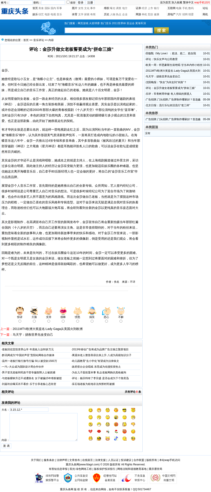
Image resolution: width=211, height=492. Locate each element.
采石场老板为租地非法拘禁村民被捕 (93, 384)
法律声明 (62, 460)
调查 (118, 8)
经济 (144, 8)
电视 (53, 14)
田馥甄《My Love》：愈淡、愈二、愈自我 (171, 53)
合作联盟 (138, 460)
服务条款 (49, 460)
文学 (81, 14)
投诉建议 (126, 460)
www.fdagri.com (89, 464)
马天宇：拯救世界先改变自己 (33, 334)
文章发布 (74, 460)
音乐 (59, 14)
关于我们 (36, 460)
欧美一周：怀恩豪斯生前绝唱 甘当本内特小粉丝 (174, 65)
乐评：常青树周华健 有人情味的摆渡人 (169, 93)
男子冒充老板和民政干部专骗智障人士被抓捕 (28, 372)
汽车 (178, 14)
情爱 (191, 14)
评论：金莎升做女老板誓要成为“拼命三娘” (170, 88)
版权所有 (151, 460)
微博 (78, 79)
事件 (93, 8)
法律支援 (100, 460)
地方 (124, 8)
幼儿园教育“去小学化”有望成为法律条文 (95, 361)
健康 (156, 14)
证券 (138, 8)
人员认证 (113, 460)
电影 (47, 14)
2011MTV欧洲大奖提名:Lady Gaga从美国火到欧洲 (48, 329)
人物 (112, 14)
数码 (191, 8)
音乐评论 (38, 40)
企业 (124, 14)
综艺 (41, 14)
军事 (59, 8)
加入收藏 (176, 2)
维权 (106, 8)
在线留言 (87, 460)
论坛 (205, 8)
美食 (41, 8)
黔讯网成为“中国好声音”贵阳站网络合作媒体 (28, 355)
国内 (53, 8)
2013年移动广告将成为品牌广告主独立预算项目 (100, 349)
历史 (106, 14)
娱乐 (35, 14)
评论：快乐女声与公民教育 (162, 59)
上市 (150, 8)
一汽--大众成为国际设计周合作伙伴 (23, 366)
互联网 (171, 8)
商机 (205, 14)
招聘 (185, 14)
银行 (156, 8)
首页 (35, 8)
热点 (118, 14)
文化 (87, 8)
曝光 (112, 8)
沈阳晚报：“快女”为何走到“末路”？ (166, 82)
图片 (74, 8)
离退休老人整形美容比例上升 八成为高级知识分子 (101, 355)
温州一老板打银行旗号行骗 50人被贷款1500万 (29, 361)
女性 (81, 8)
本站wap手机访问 (169, 460)
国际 (47, 8)
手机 (185, 8)
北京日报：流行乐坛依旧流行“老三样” (168, 105)
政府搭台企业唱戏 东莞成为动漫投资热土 (96, 366)
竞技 (150, 14)
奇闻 (93, 14)
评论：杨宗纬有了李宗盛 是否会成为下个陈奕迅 (100, 378)
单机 (144, 14)
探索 (87, 14)
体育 (74, 14)
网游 (138, 14)
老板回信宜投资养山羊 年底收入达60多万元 (28, 349)
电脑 (178, 8)
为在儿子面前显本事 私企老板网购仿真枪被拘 (99, 372)
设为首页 (165, 2)
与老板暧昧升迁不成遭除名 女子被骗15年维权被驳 (32, 378)
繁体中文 (188, 2)
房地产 (171, 14)
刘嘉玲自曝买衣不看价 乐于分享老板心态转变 (29, 384)
